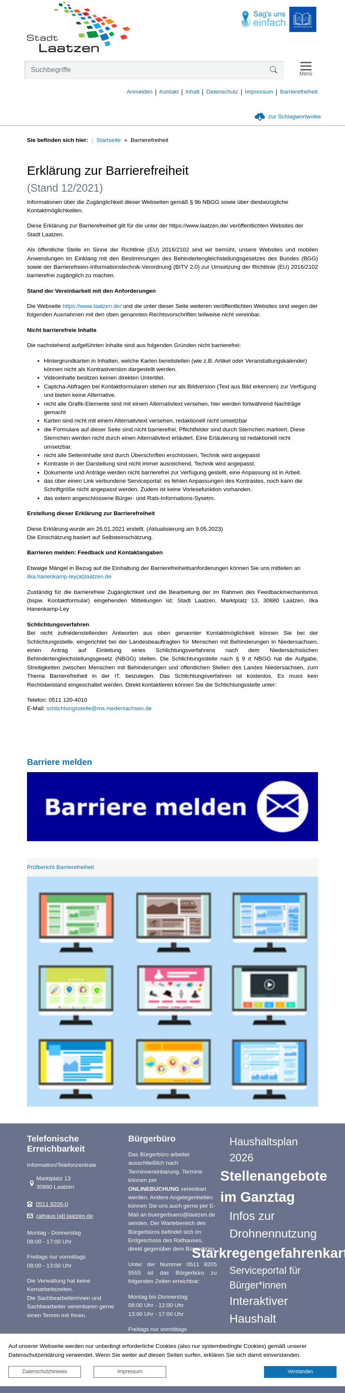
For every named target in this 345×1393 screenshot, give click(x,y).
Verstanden (300, 1371)
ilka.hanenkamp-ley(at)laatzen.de (69, 576)
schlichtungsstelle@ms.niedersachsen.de (99, 708)
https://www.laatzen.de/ (91, 306)
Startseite (109, 140)
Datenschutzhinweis (44, 1371)
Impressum (130, 1371)
